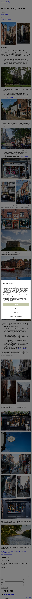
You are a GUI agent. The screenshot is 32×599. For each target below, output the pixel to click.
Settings (16, 312)
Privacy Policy (13, 316)
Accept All (16, 304)
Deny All (16, 308)
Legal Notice (19, 316)
